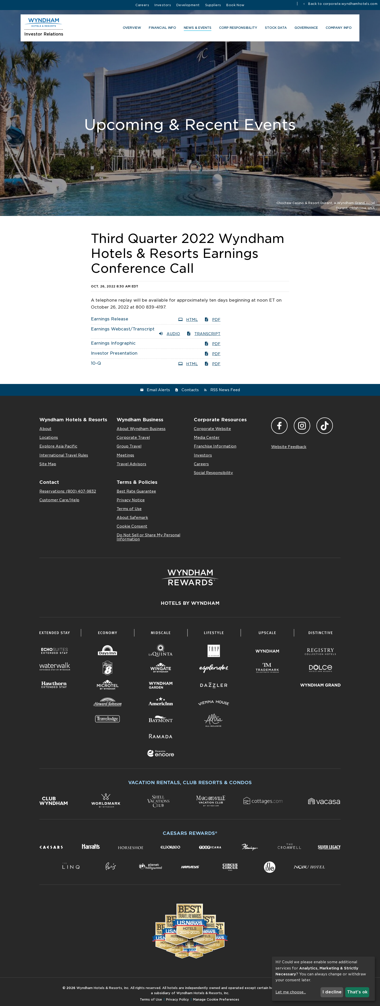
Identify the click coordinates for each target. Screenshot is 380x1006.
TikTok (324, 425)
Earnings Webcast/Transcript (122, 329)
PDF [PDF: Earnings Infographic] (212, 343)
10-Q (96, 363)
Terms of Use (129, 509)
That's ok (357, 992)
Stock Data (275, 29)
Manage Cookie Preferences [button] (216, 999)
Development (188, 5)
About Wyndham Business (141, 429)
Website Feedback (288, 447)
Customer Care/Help (59, 500)
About (45, 429)
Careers (142, 5)
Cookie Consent (132, 526)
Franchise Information (215, 446)
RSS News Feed (225, 390)
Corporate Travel (133, 437)
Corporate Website (212, 429)
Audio (169, 333)
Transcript (203, 333)
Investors (162, 5)
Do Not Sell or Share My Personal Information (148, 537)
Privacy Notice (131, 500)
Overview (131, 29)
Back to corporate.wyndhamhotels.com (342, 3)
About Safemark (132, 517)
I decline (332, 992)
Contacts (190, 390)
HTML (188, 319)
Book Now (235, 5)
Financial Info (161, 29)
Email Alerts (158, 390)
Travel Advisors (131, 464)
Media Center (207, 437)
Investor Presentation (114, 353)
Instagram (302, 425)
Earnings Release (109, 319)
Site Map (47, 464)
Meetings (125, 455)
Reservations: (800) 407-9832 (67, 491)
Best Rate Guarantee (136, 491)
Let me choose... (290, 992)
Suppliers (213, 5)
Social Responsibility (213, 473)
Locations (48, 437)
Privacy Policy (177, 999)
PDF (212, 319)
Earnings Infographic (113, 343)
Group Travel (129, 446)
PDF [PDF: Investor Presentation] (212, 353)
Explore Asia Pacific (58, 446)
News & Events (196, 29)
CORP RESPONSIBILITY (237, 29)
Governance (305, 29)
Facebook (279, 425)
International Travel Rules (63, 455)
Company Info (337, 29)
